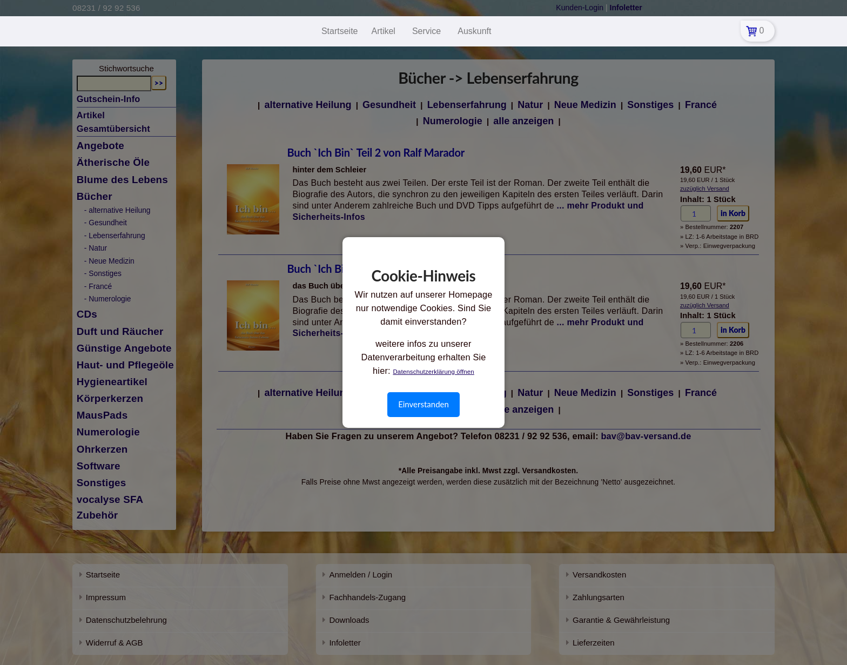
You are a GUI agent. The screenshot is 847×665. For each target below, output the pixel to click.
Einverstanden (423, 404)
